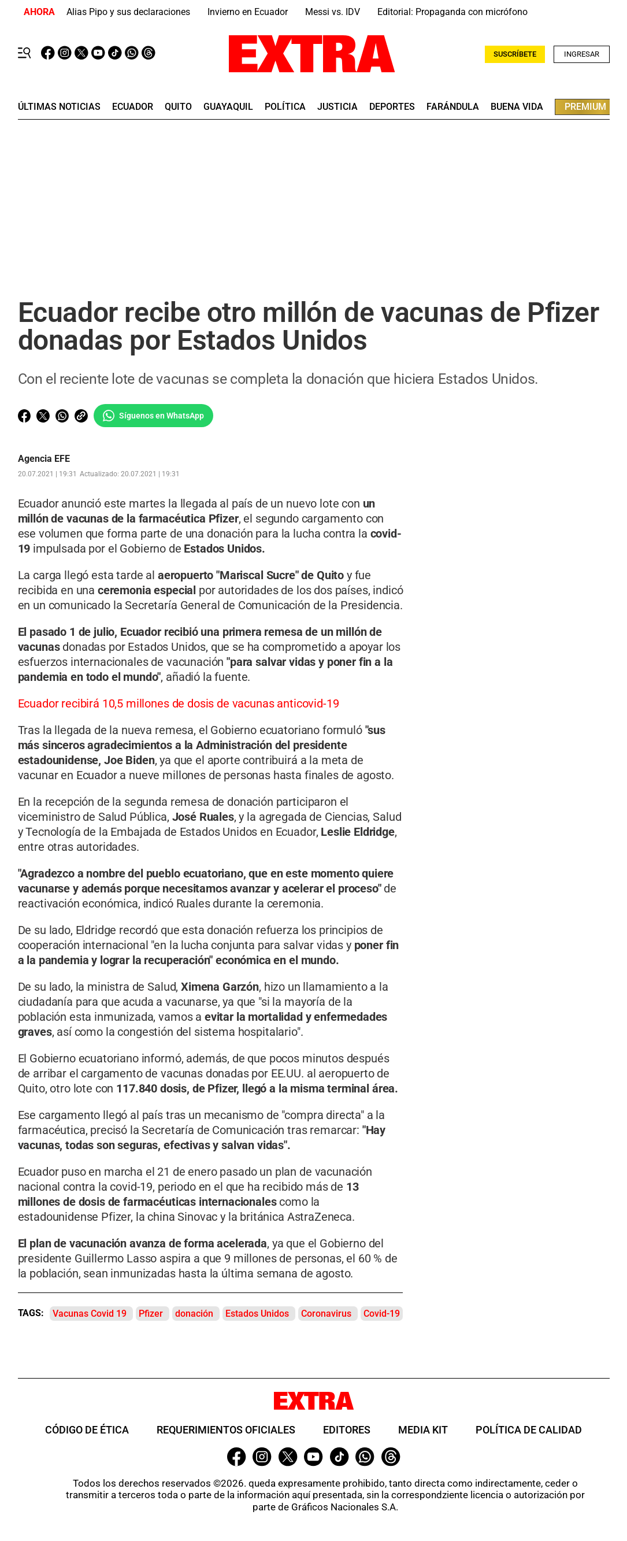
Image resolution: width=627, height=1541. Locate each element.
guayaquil (228, 107)
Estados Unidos (257, 1313)
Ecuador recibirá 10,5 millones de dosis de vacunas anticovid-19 (178, 703)
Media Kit (423, 1430)
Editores (346, 1430)
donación (194, 1313)
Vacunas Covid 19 (90, 1313)
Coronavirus (326, 1313)
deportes (392, 107)
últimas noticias (59, 107)
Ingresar (581, 54)
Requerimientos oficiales (226, 1430)
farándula (452, 107)
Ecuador (132, 107)
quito (178, 107)
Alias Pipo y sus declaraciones (128, 11)
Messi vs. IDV (332, 11)
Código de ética (87, 1430)
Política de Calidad (529, 1430)
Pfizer (151, 1313)
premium (585, 106)
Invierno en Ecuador (247, 11)
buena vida (517, 107)
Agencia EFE (44, 459)
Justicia (337, 107)
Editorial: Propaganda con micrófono (452, 11)
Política (285, 107)
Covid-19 (381, 1313)
